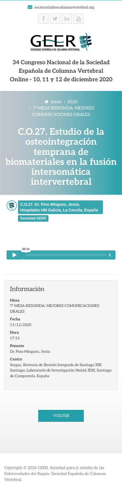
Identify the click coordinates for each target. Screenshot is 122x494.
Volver (61, 415)
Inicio (52, 101)
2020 (72, 101)
